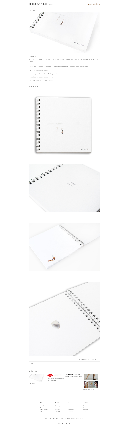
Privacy (45, 418)
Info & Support (43, 407)
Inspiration (57, 409)
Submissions (71, 409)
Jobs (41, 411)
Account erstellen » (34, 86)
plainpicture (42, 406)
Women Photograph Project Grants (73, 376)
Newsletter (85, 409)
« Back (31, 364)
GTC (50, 418)
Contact (85, 411)
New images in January (88, 389)
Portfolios (70, 406)
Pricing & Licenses (44, 409)
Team (84, 406)
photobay (70, 411)
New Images (58, 406)
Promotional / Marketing (84, 359)
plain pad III (32, 383)
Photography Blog (38, 4)
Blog (84, 407)
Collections (57, 411)
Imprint (55, 418)
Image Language (72, 407)
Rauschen (57, 407)
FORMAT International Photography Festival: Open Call (55, 379)
